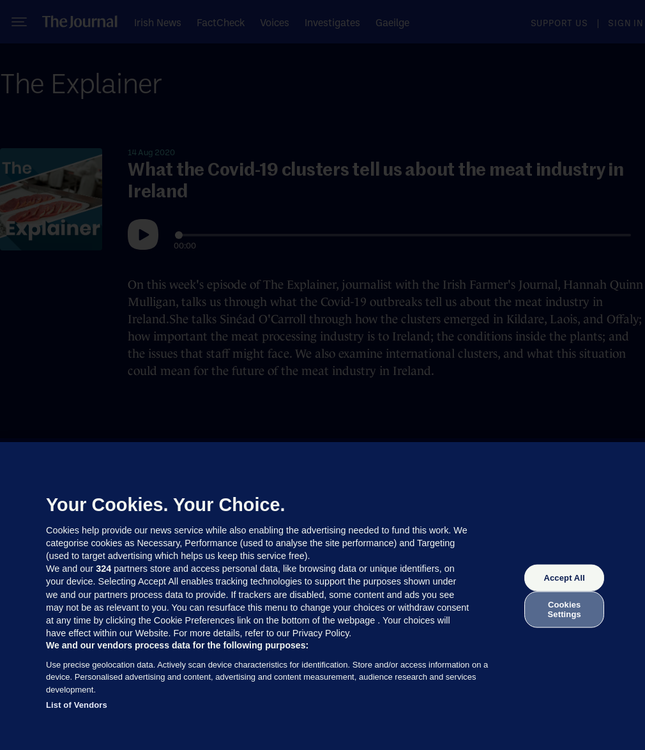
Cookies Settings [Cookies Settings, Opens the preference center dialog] (564, 609)
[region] (322, 596)
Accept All (563, 578)
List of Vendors (76, 705)
